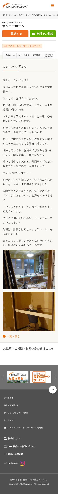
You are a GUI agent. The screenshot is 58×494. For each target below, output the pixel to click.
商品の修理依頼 (15, 454)
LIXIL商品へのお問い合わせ (21, 446)
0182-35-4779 (15, 356)
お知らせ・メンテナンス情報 (16, 413)
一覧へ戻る (13, 336)
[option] (17, 377)
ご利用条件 (8, 398)
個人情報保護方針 (11, 405)
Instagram (16, 463)
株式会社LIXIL (15, 438)
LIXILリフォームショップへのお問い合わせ (25, 428)
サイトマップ (9, 420)
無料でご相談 (45, 33)
